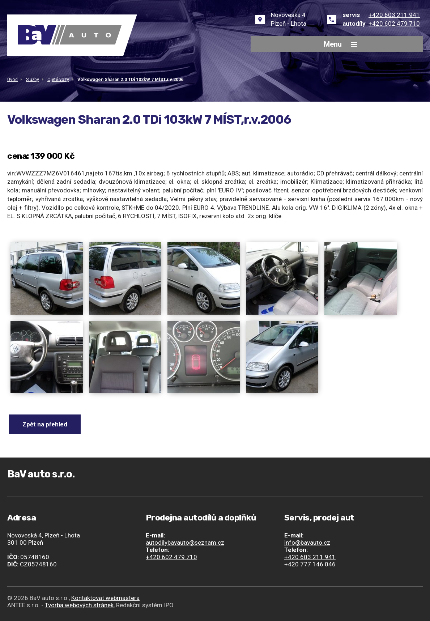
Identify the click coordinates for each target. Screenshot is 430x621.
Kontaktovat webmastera (105, 597)
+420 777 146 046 (310, 564)
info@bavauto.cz (307, 542)
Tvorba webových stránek (79, 605)
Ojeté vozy (58, 79)
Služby (32, 79)
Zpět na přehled (44, 424)
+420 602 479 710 (394, 23)
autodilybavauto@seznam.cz (185, 542)
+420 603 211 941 (394, 14)
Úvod (12, 79)
